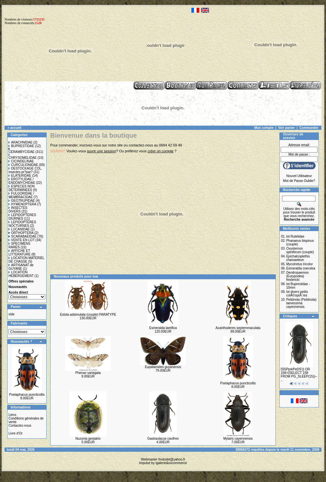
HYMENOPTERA (22, 204)
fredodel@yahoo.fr (171, 459)
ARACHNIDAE (20, 142)
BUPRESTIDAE (21, 146)
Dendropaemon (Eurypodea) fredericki (297, 276)
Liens (12, 415)
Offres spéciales (21, 281)
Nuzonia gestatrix (87, 438)
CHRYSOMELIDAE (22, 156)
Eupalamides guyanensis (163, 367)
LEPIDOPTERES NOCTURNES (22, 223)
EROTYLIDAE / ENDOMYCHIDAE (21, 181)
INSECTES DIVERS (17, 209)
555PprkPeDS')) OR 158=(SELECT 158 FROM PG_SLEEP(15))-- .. (299, 374)
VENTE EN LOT (21, 240)
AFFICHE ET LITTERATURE (19, 252)
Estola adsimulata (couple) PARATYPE (88, 314)
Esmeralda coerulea (300, 268)
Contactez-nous (19, 425)
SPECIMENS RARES (19, 245)
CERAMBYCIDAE (21, 151)
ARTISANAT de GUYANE (21, 266)
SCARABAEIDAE (22, 236)
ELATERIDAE (19, 175)
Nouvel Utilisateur (299, 176)
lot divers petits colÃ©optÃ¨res (297, 293)
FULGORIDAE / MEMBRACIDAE (21, 195)
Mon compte (264, 128)
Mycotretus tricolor (299, 264)
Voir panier (286, 128)
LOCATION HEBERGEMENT (21, 274)
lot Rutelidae (295, 236)
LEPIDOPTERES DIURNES (22, 216)
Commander (308, 128)
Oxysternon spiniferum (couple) (300, 250)
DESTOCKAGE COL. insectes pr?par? (25, 170)
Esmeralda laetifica (163, 328)
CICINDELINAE (21, 161)
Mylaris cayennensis (238, 438)
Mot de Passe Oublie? (299, 181)
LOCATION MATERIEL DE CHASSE (26, 259)
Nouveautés (17, 287)
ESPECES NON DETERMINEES (21, 188)
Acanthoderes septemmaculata (237, 328)
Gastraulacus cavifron (163, 438)
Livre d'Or (15, 433)
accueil (16, 128)
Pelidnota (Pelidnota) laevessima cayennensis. (301, 303)
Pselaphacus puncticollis (27, 394)
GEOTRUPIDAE (21, 200)
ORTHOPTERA (21, 233)
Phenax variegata (88, 373)
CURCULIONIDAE (23, 165)
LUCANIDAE (19, 229)
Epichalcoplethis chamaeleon (298, 258)
